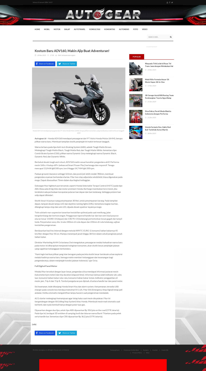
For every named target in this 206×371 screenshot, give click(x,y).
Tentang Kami (115, 350)
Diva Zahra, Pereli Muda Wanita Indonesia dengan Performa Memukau (158, 114)
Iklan (147, 353)
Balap (67, 29)
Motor (57, 29)
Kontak (155, 350)
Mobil (47, 29)
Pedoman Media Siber (131, 350)
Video (144, 29)
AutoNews (124, 29)
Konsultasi (94, 29)
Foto (135, 29)
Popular (137, 57)
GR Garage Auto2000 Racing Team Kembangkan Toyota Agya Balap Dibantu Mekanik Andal (159, 98)
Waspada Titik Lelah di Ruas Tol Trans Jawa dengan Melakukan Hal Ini (159, 66)
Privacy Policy (137, 353)
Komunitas (109, 29)
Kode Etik (165, 350)
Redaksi (146, 350)
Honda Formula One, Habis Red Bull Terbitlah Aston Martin (158, 128)
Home (37, 29)
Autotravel (79, 29)
